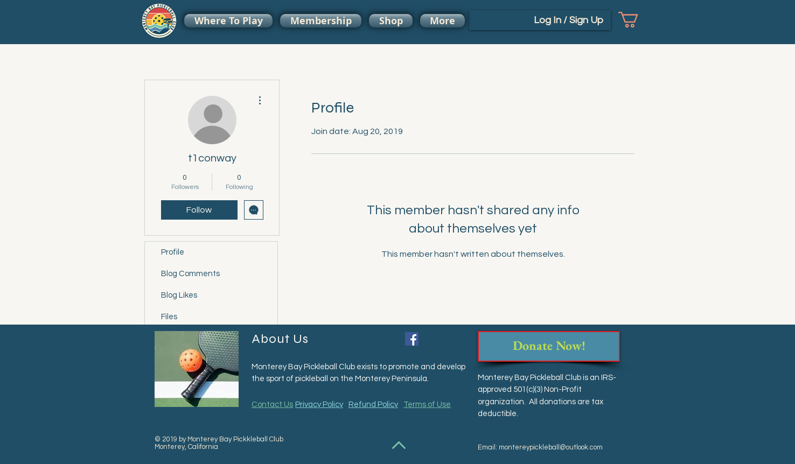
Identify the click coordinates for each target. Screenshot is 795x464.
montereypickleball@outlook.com (551, 447)
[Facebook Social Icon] (412, 339)
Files (169, 317)
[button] (637, 19)
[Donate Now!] (549, 346)
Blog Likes (179, 295)
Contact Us (272, 404)
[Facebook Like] (442, 340)
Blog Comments (190, 274)
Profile (172, 252)
